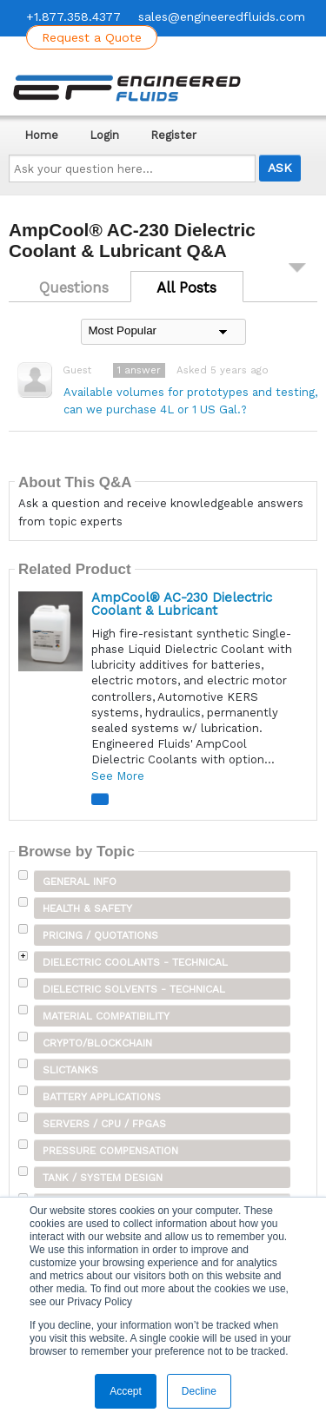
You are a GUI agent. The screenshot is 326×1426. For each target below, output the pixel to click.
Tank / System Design (103, 1178)
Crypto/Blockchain (97, 1043)
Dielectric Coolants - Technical (135, 962)
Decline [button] (199, 1391)
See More (117, 775)
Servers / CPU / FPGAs (104, 1124)
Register (173, 135)
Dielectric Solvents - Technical (134, 989)
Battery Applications (102, 1097)
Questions (74, 287)
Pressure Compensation (110, 1151)
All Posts (186, 287)
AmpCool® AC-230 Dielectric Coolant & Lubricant (181, 604)
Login (104, 135)
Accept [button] (126, 1391)
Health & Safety (87, 908)
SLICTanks (70, 1070)
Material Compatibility (106, 1016)
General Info (79, 881)
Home (41, 135)
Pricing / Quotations (100, 935)
